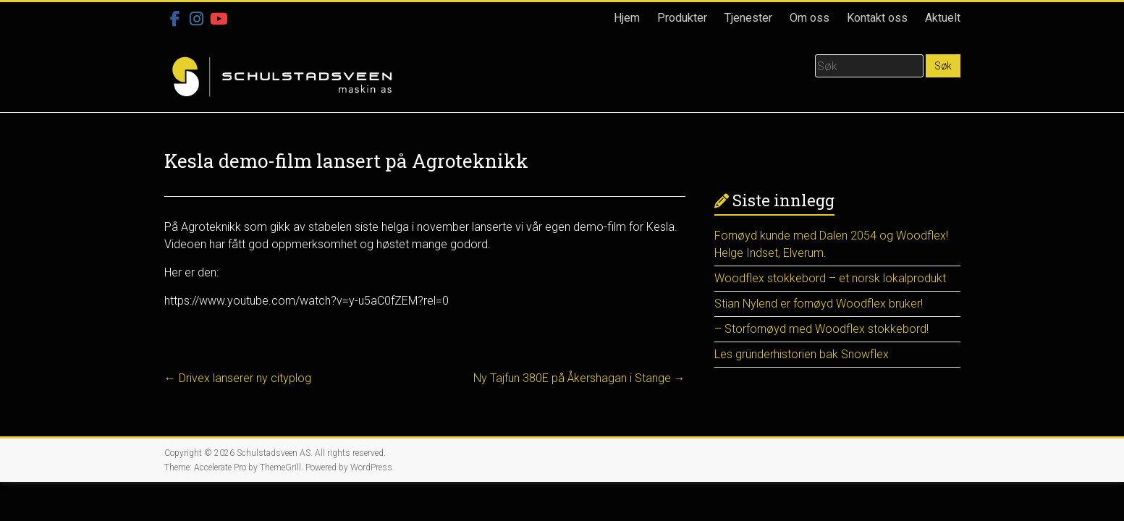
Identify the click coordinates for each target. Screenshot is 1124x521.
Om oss (809, 18)
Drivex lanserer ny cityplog (237, 378)
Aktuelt (942, 18)
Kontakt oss (877, 18)
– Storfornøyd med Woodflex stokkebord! (821, 329)
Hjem (627, 18)
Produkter (682, 18)
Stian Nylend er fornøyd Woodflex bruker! (818, 303)
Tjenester (748, 18)
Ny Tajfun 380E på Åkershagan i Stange (579, 378)
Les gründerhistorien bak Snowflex (801, 354)
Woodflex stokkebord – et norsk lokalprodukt (830, 278)
